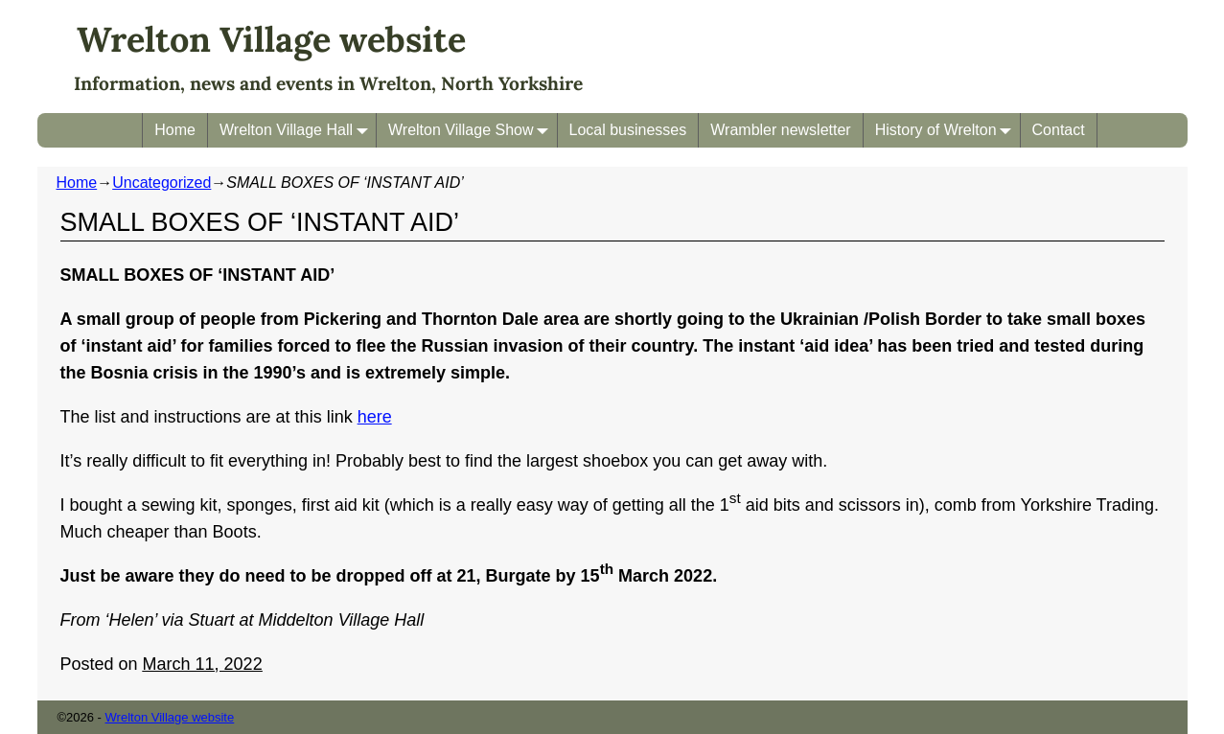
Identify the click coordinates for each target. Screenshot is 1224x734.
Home (175, 130)
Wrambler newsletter (780, 130)
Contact (1058, 130)
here (375, 416)
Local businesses (628, 130)
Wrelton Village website (271, 39)
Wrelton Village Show (472, 130)
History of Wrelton (947, 130)
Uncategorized (161, 182)
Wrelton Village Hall (297, 130)
